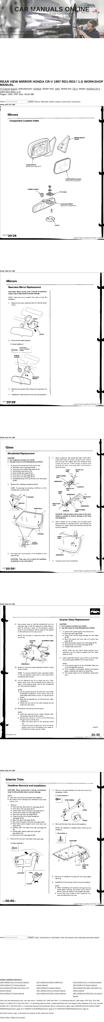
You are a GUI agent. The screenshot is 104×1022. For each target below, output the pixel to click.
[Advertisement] (52, 54)
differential (44, 101)
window (51, 101)
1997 (57, 88)
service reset (66, 101)
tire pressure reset (71, 937)
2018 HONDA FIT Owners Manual (85, 987)
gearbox (58, 101)
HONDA (37, 88)
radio (37, 937)
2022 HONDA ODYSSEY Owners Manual (51, 999)
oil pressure (76, 101)
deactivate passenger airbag (89, 937)
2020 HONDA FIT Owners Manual (48, 990)
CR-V (75, 88)
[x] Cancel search (8, 88)
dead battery (55, 937)
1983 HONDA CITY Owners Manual (12, 987)
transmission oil (45, 937)
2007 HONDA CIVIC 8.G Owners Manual (51, 995)
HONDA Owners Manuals (11, 980)
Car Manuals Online (52, 9)
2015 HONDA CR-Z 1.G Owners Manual (87, 982)
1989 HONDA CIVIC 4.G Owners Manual (14, 982)
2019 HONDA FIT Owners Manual (12, 999)
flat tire (37, 101)
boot (62, 937)
